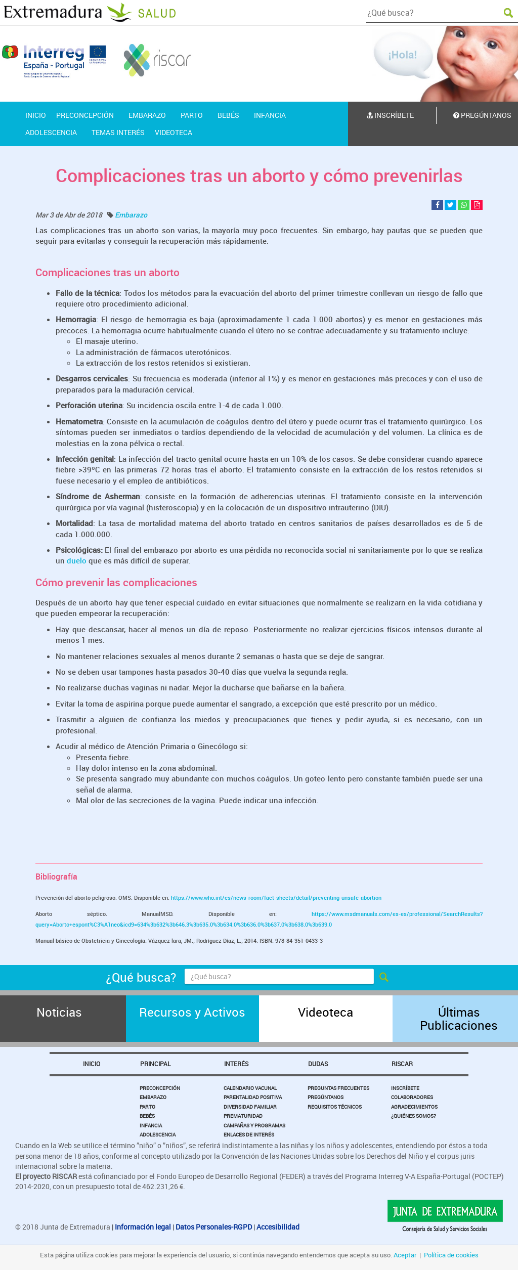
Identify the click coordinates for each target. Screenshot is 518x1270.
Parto (147, 1106)
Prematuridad (243, 1115)
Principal (155, 1064)
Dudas (318, 1064)
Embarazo (131, 215)
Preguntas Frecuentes (338, 1087)
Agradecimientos (414, 1106)
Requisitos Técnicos (335, 1106)
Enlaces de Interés (249, 1134)
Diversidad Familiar (250, 1106)
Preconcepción (160, 1087)
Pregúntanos (325, 1097)
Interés (236, 1064)
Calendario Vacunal (250, 1087)
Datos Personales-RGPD (214, 1227)
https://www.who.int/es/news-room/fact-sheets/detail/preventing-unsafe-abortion (276, 897)
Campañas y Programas (254, 1125)
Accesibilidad (277, 1227)
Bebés (147, 1115)
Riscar (402, 1064)
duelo (76, 560)
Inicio (91, 1064)
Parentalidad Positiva (253, 1097)
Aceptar (405, 1254)
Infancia (151, 1125)
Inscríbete (390, 115)
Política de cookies (451, 1254)
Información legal (143, 1227)
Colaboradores (412, 1097)
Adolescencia (158, 1134)
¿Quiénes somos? (413, 1115)
